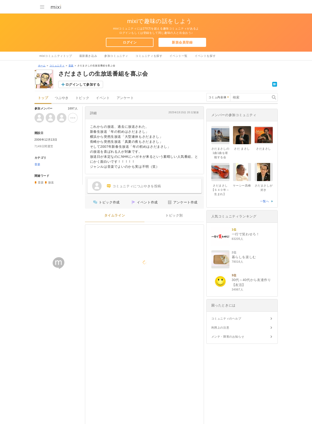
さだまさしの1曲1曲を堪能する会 (220, 153)
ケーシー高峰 (242, 185)
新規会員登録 (182, 42)
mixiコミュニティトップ (56, 56)
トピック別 (174, 215)
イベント (103, 98)
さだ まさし (242, 148)
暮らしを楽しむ (244, 257)
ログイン (130, 42)
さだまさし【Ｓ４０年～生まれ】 (220, 190)
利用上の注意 (220, 327)
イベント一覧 (178, 56)
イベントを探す (205, 56)
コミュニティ (57, 65)
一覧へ (264, 201)
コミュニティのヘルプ (226, 318)
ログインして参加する (82, 84)
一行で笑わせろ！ (246, 234)
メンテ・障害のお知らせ (227, 336)
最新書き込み (88, 56)
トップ (43, 98)
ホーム (42, 65)
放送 (51, 182)
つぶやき (62, 98)
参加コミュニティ (116, 56)
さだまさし (263, 148)
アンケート (125, 98)
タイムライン (114, 215)
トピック (82, 98)
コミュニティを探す (148, 56)
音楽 (71, 65)
